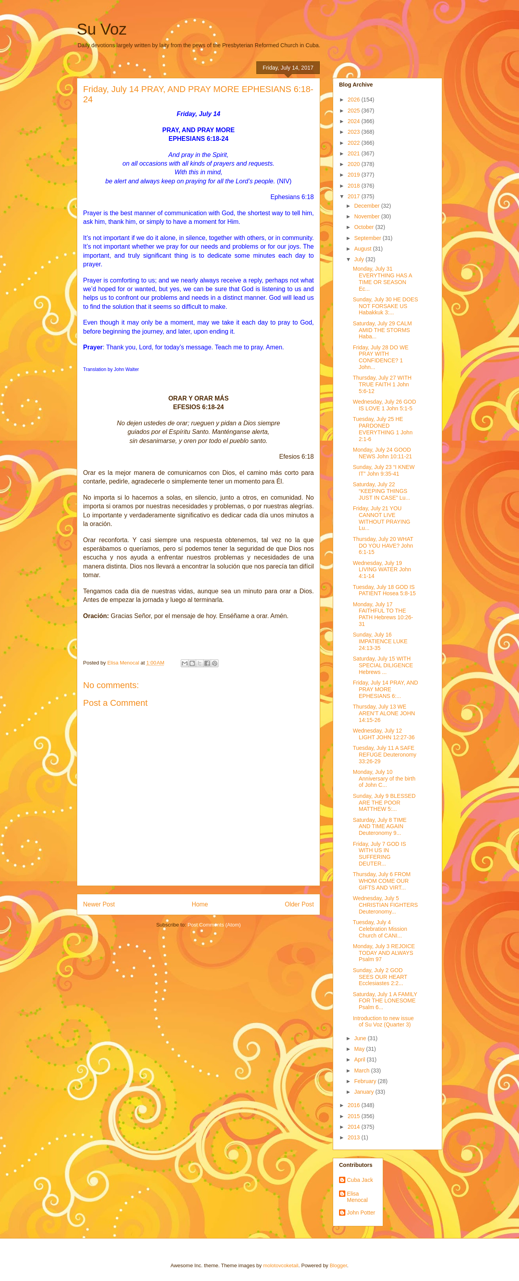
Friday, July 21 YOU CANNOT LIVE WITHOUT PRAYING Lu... (381, 518)
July (359, 259)
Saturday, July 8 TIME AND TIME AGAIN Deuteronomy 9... (379, 826)
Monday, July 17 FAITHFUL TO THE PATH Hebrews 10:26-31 (383, 614)
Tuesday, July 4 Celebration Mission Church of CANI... (380, 929)
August (363, 248)
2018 (354, 186)
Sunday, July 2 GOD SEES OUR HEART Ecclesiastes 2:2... (380, 977)
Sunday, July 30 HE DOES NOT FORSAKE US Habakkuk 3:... (385, 306)
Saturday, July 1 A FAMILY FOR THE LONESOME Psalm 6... (385, 1001)
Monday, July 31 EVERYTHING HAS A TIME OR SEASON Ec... (382, 279)
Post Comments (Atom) (214, 925)
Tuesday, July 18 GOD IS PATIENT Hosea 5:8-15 (384, 590)
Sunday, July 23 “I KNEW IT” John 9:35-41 (384, 470)
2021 (354, 153)
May (360, 1049)
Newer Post (99, 904)
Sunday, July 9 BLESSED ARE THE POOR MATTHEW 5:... (384, 802)
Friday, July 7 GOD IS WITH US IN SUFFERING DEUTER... (379, 854)
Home (200, 904)
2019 (354, 175)
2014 (354, 1127)
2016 (354, 1105)
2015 (354, 1116)
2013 (354, 1137)
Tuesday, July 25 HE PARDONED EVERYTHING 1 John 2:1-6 (383, 429)
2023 (354, 132)
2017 (354, 196)
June (360, 1038)
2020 (354, 164)
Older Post (299, 904)
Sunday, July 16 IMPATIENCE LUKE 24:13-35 (380, 641)
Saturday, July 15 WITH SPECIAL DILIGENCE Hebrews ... (383, 665)
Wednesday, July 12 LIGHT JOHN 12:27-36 (384, 733)
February (366, 1081)
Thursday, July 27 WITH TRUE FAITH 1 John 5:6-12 (382, 384)
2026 (354, 99)
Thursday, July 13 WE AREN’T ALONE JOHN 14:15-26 (384, 713)
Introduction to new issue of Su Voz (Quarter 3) (383, 1021)
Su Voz (102, 29)
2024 (354, 121)
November (367, 216)
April (360, 1059)
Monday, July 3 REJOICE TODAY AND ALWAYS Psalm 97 (384, 953)
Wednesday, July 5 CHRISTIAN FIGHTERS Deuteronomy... (385, 905)
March (362, 1070)
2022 (354, 143)
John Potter (361, 1212)
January (364, 1092)
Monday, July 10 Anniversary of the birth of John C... (384, 778)
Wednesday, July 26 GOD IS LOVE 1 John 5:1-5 (384, 405)
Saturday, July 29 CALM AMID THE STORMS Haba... (382, 330)
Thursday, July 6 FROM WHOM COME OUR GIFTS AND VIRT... (382, 881)
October (364, 227)
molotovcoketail (280, 1265)
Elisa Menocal (357, 1197)
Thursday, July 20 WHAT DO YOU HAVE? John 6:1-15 (383, 546)
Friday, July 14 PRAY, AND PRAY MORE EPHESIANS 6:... (385, 689)
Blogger (338, 1265)
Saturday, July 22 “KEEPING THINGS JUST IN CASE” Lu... (381, 491)
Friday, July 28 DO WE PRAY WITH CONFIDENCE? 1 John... (380, 357)
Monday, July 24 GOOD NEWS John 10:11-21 (382, 453)
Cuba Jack (360, 1180)
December (367, 206)
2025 (354, 110)
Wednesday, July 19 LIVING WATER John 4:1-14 (382, 570)
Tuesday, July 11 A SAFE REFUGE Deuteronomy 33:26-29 (384, 754)
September (368, 238)
